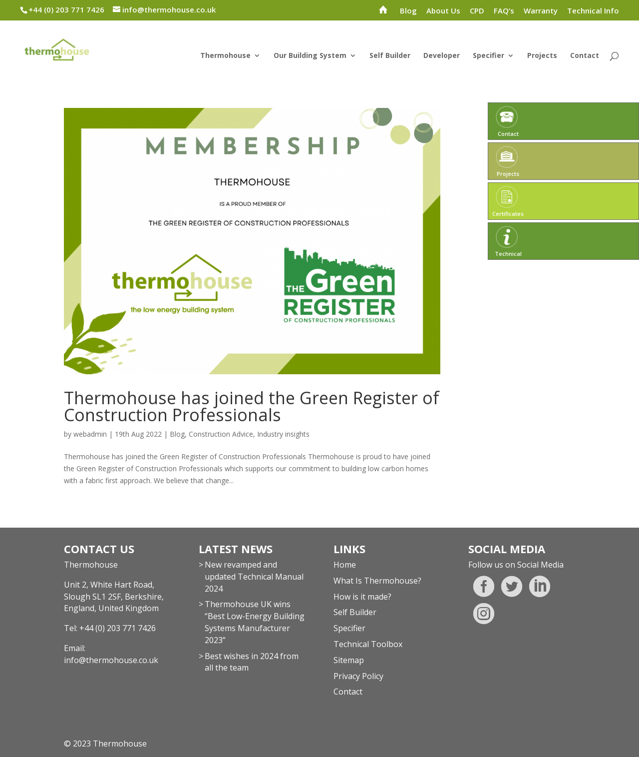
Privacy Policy (358, 676)
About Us (443, 11)
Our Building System (310, 56)
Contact (584, 56)
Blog (408, 11)
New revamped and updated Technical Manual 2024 (254, 576)
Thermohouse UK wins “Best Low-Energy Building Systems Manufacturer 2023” (255, 622)
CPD (477, 11)
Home (344, 564)
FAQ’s (504, 11)
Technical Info (593, 11)
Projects (542, 56)
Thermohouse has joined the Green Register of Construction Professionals (251, 406)
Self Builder (389, 56)
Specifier (488, 56)
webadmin (90, 434)
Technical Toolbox (367, 644)
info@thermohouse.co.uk (111, 660)
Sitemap (348, 660)
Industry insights (283, 434)
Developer (441, 56)
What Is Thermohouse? (377, 580)
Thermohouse (225, 56)
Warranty (541, 11)
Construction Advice (221, 434)
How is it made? (362, 596)
